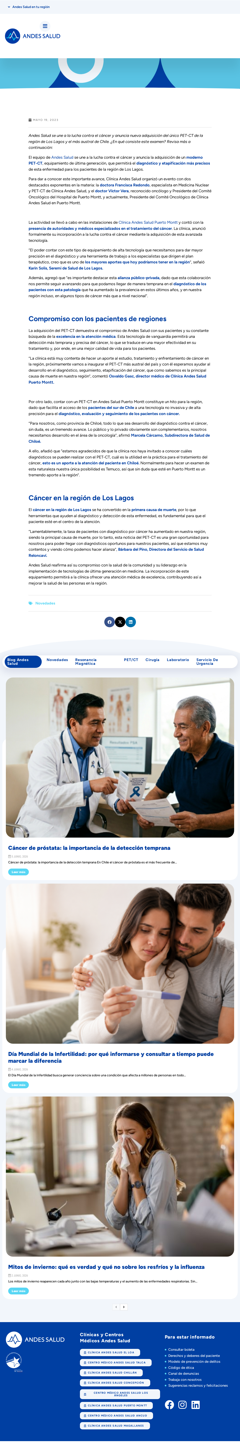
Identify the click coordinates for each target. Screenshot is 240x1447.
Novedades (45, 605)
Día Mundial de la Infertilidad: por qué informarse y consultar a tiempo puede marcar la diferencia (111, 1063)
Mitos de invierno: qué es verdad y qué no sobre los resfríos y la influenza (106, 1272)
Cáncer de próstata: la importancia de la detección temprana (89, 853)
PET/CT (129, 663)
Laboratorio (180, 663)
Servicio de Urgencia (211, 665)
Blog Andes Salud (19, 665)
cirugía (153, 663)
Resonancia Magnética (87, 665)
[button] (109, 623)
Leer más (18, 878)
